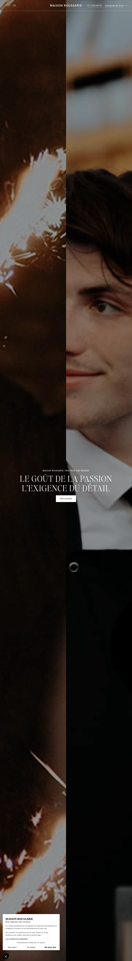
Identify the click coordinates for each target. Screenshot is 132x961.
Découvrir (66, 498)
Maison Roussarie (66, 5)
